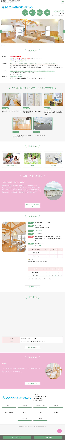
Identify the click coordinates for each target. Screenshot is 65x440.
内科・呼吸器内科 (40, 13)
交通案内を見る (32, 350)
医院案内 (32, 12)
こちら (19, 74)
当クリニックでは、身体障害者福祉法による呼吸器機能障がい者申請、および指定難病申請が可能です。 (34, 63)
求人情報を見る (32, 388)
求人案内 (25, 424)
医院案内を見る (32, 288)
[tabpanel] (32, 31)
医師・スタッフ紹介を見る (32, 206)
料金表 (40, 424)
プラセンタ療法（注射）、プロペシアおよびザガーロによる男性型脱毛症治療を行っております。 (32, 71)
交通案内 (56, 417)
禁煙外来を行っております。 (16, 76)
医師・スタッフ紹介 (25, 13)
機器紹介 (40, 417)
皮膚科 (47, 12)
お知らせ (25, 411)
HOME (8, 411)
